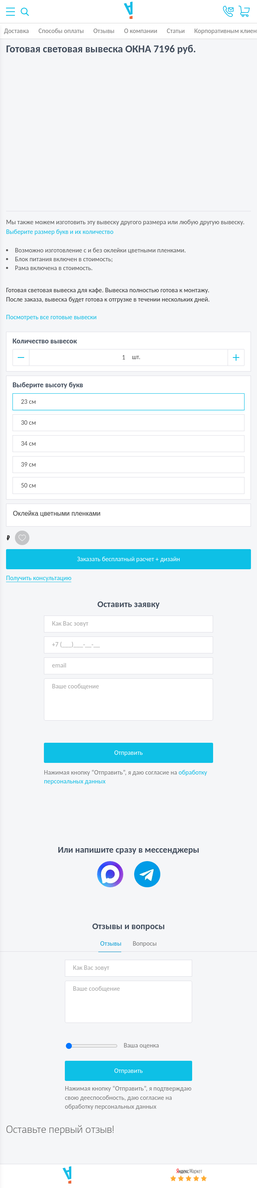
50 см (28, 485)
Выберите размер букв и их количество (60, 232)
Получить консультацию (38, 578)
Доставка (16, 31)
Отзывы (104, 31)
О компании (141, 31)
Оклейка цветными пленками (56, 513)
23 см (28, 401)
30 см (28, 422)
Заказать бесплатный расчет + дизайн (128, 559)
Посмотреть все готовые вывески (51, 317)
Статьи (176, 31)
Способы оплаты (61, 31)
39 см (28, 464)
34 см (28, 443)
